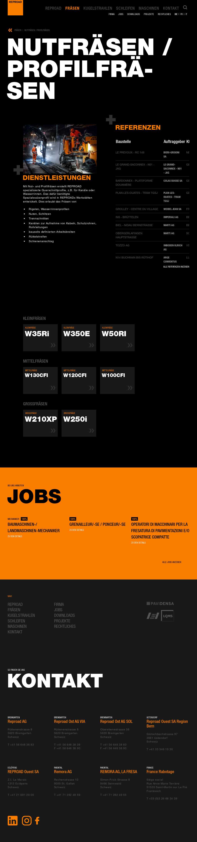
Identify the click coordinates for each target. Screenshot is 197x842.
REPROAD (53, 8)
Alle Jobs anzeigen (171, 562)
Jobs (120, 14)
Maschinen (149, 8)
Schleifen (125, 8)
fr (181, 14)
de (176, 14)
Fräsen (72, 8)
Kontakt (171, 8)
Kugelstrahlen (98, 8)
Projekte (149, 14)
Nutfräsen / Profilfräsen (37, 30)
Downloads (133, 14)
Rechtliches (164, 14)
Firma (111, 14)
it (186, 14)
